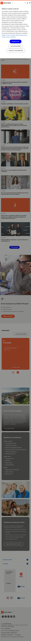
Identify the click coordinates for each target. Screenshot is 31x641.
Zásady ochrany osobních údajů (10, 35)
